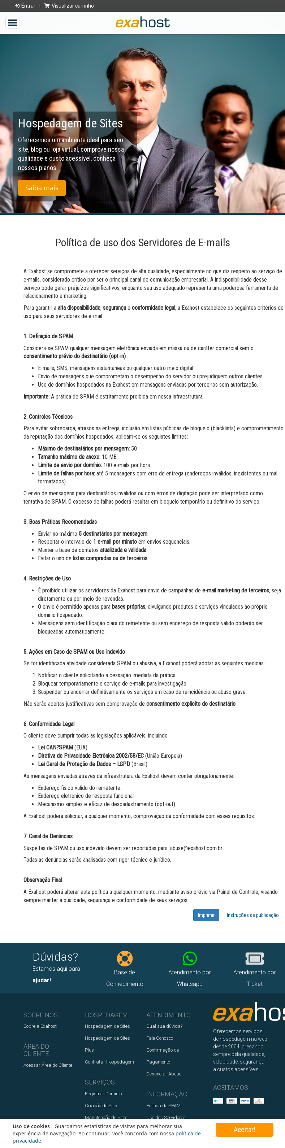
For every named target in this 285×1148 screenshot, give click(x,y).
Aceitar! (244, 1129)
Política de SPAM (163, 1105)
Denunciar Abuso (163, 1074)
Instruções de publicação (253, 915)
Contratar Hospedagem (109, 1062)
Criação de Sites (101, 1105)
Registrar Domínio (103, 1093)
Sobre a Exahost (40, 1026)
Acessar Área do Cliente (47, 1065)
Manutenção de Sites (106, 1117)
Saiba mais (42, 192)
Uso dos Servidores (166, 1117)
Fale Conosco (159, 1038)
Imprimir (206, 915)
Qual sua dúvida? (164, 1026)
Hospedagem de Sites (107, 1026)
